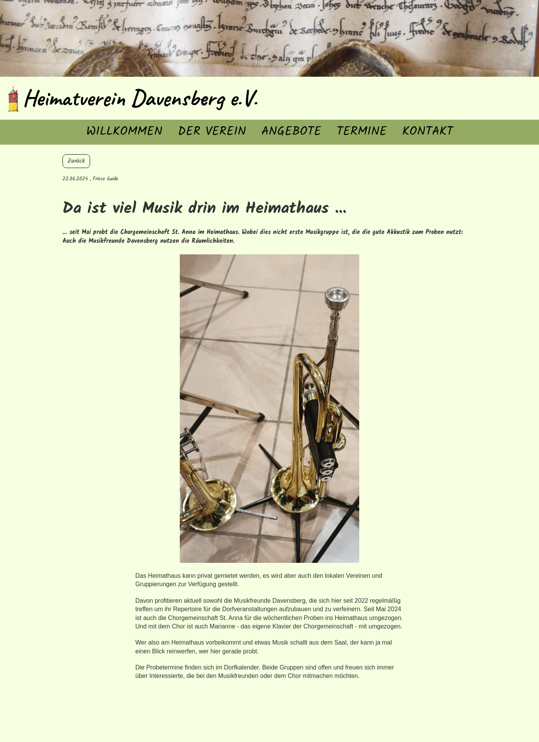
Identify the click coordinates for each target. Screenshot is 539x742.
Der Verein (212, 132)
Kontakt (427, 132)
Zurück (76, 161)
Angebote (291, 132)
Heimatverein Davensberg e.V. (140, 97)
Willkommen (124, 132)
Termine (362, 132)
